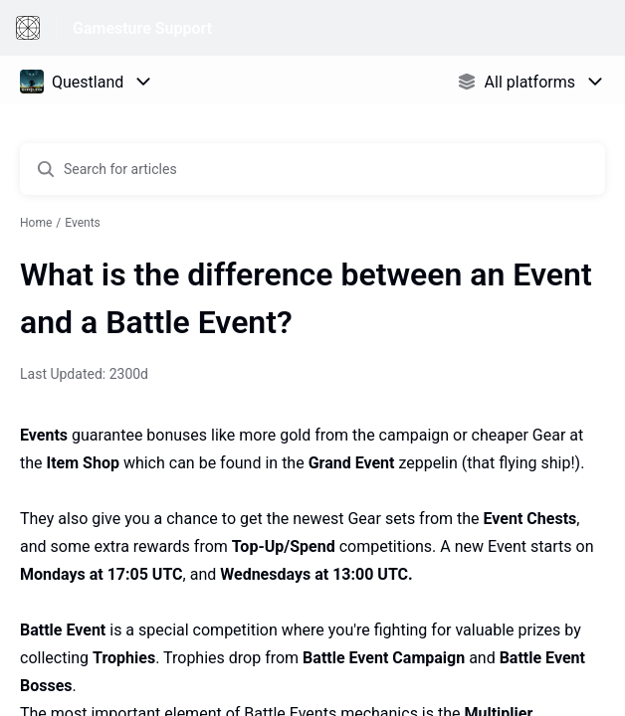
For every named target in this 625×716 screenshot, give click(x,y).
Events (83, 223)
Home (36, 223)
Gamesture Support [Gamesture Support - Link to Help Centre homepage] (142, 28)
